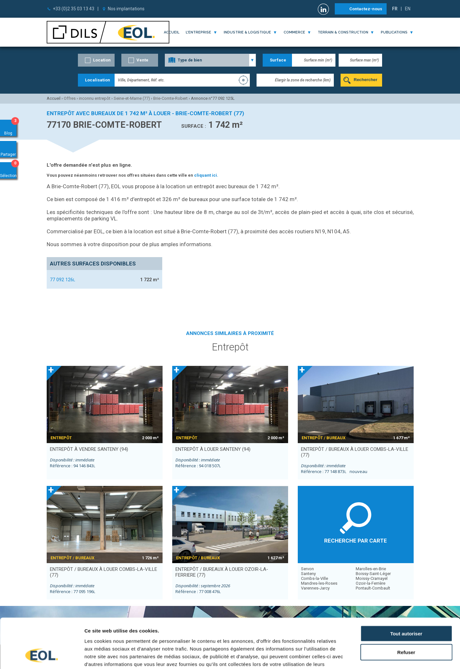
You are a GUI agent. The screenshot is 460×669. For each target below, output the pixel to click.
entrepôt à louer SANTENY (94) (212, 449)
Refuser (406, 608)
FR (395, 8)
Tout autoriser (406, 589)
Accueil (171, 32)
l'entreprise (198, 32)
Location (102, 60)
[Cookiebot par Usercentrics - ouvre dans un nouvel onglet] (42, 656)
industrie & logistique (247, 32)
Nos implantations (126, 8)
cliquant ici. (206, 175)
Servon (307, 568)
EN (407, 8)
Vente (142, 60)
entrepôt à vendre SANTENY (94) (89, 449)
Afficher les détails (354, 656)
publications (394, 32)
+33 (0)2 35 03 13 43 (73, 8)
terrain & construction (343, 32)
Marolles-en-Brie (371, 568)
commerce (294, 32)
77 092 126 (62, 279)
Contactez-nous (365, 8)
